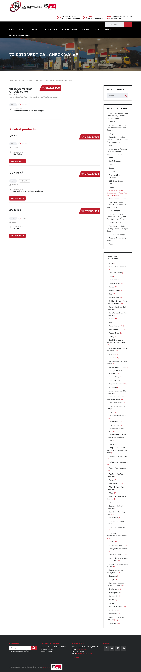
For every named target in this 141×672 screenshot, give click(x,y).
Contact (86, 30)
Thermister (113, 280)
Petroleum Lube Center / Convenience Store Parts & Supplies (117, 127)
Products (36, 30)
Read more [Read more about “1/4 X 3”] (16, 161)
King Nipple (113, 387)
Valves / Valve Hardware (117, 267)
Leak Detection (114, 380)
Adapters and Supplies (117, 199)
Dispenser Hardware (116, 555)
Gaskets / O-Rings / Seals (118, 456)
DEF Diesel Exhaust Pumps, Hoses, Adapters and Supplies (116, 204)
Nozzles (112, 354)
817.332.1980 (52, 87)
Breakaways (113, 589)
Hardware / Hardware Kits (118, 416)
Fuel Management (116, 211)
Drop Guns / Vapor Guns (117, 527)
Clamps (111, 579)
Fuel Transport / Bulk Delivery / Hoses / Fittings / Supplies (117, 228)
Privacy (107, 30)
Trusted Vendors (70, 30)
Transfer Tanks (114, 283)
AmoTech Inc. (47, 667)
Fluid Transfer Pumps (117, 235)
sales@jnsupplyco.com (122, 16)
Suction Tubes (114, 290)
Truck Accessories (115, 273)
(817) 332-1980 (95, 18)
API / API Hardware (115, 607)
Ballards (112, 600)
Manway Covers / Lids (117, 367)
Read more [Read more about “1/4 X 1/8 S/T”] (16, 198)
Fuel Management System (118, 462)
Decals (111, 168)
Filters (111, 493)
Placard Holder (114, 333)
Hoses (111, 187)
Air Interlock (113, 614)
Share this (24, 105)
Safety (111, 322)
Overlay (111, 336)
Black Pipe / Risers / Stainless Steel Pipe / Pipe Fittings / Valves (35, 81)
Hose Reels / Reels (115, 403)
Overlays (112, 172)
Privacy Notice (77, 657)
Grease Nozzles (114, 425)
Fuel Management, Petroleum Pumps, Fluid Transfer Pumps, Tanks (116, 216)
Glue (110, 441)
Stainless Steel (114, 297)
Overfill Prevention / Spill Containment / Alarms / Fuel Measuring (117, 115)
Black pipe (112, 623)
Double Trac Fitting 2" (116, 545)
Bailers (111, 603)
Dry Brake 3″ (113, 518)
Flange (111, 480)
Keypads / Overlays (115, 384)
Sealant (111, 319)
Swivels (111, 287)
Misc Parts (112, 358)
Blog (97, 30)
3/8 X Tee (15, 209)
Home (11, 30)
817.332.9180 (116, 18)
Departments (51, 30)
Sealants (112, 157)
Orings (111, 134)
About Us (23, 30)
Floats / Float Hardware (117, 468)
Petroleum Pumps (116, 223)
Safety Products (115, 161)
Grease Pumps (114, 422)
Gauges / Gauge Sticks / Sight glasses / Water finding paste (117, 450)
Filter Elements (114, 483)
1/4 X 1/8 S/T (17, 172)
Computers (113, 576)
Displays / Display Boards (118, 549)
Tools (111, 164)
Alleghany (112, 610)
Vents (111, 263)
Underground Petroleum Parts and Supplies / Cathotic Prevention (117, 151)
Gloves (111, 444)
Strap (111, 294)
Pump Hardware (114, 326)
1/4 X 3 (13, 135)
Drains (111, 542)
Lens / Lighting (114, 377)
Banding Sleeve (114, 592)
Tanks (111, 244)
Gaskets (112, 122)
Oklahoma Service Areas (20, 35)
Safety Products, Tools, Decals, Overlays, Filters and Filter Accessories (117, 139)
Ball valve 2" (113, 596)
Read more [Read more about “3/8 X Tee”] (16, 236)
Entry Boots (113, 502)
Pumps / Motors (115, 329)
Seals (111, 146)
